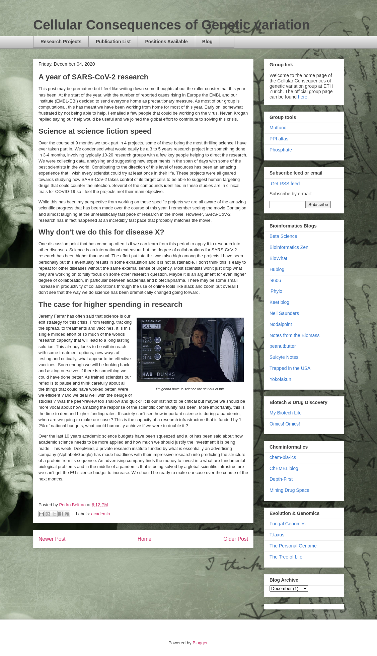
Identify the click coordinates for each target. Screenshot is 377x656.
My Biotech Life (286, 412)
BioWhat (278, 258)
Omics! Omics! (285, 424)
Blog (207, 41)
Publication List (113, 41)
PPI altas (279, 138)
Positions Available (166, 41)
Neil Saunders (284, 313)
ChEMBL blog (284, 468)
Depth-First (281, 479)
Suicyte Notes (284, 357)
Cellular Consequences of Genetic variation (171, 24)
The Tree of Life (286, 557)
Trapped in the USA (290, 368)
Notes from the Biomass (294, 335)
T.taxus (277, 534)
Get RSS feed (285, 183)
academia (100, 513)
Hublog (277, 269)
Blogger (200, 642)
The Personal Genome (293, 545)
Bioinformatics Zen (289, 247)
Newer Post (52, 539)
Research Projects (61, 41)
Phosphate (281, 149)
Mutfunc (278, 127)
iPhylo (276, 291)
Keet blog (279, 302)
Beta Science (283, 236)
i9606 (275, 280)
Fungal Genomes (287, 523)
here (302, 97)
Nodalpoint (281, 324)
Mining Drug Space (289, 490)
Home (145, 539)
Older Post (235, 539)
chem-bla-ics (283, 457)
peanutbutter (283, 346)
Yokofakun (280, 379)
